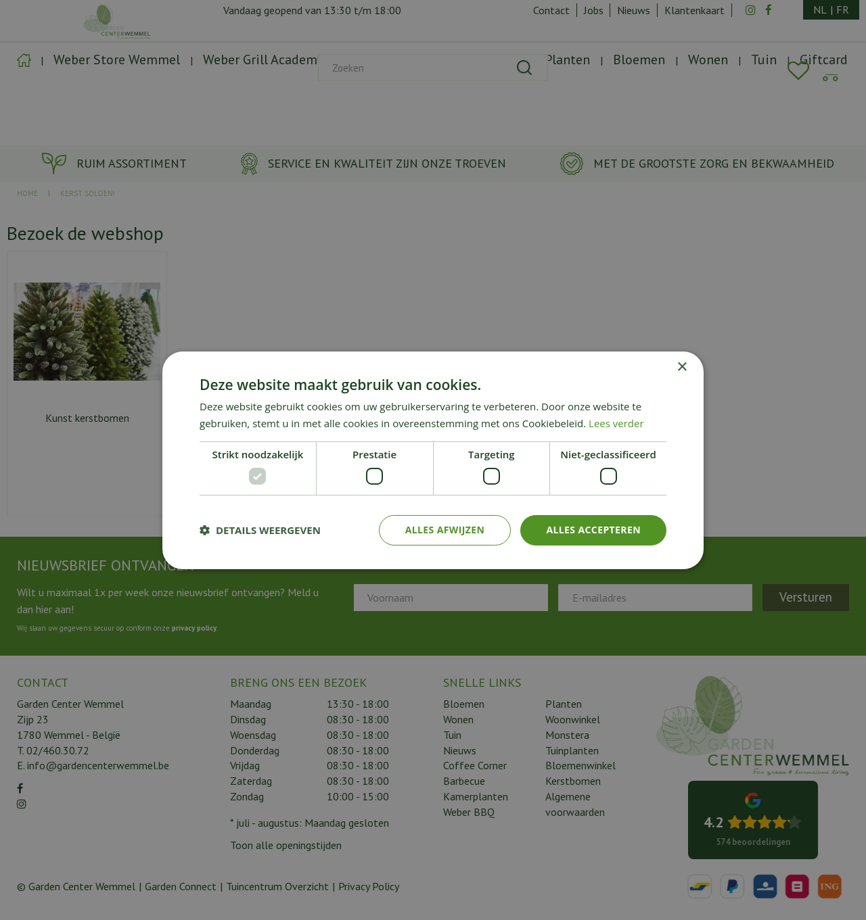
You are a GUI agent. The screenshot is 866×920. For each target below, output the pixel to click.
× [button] (682, 367)
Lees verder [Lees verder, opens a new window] (616, 423)
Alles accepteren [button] (593, 529)
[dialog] (433, 460)
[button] (260, 530)
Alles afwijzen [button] (445, 529)
